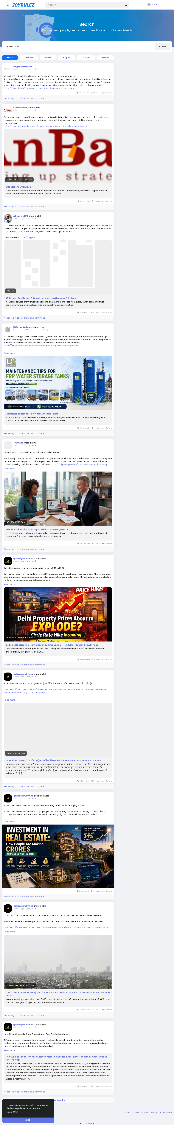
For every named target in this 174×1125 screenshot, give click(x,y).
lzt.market (87, 1123)
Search (162, 46)
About (127, 1112)
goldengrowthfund (23, 558)
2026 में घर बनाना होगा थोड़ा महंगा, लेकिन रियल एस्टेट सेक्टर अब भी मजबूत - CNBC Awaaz (53, 760)
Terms (135, 1112)
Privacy (144, 1112)
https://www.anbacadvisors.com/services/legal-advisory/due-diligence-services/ (45, 126)
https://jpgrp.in (27, 237)
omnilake (18, 442)
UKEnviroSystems (22, 327)
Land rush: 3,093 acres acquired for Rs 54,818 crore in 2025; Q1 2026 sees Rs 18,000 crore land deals (58, 994)
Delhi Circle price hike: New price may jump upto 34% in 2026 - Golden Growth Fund (52, 645)
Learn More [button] (12, 1112)
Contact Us (156, 1112)
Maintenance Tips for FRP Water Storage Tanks (32, 413)
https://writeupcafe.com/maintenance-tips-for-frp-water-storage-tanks (42, 345)
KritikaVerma (20, 107)
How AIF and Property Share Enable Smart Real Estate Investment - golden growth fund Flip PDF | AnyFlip (56, 1058)
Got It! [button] (28, 1120)
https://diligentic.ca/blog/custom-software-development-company (39, 88)
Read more (9, 353)
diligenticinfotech (22, 66)
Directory (167, 1112)
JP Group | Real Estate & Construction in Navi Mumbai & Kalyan (41, 298)
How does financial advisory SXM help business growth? (37, 529)
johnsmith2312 (20, 216)
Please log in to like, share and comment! (24, 98)
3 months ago (18, 69)
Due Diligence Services (18, 186)
